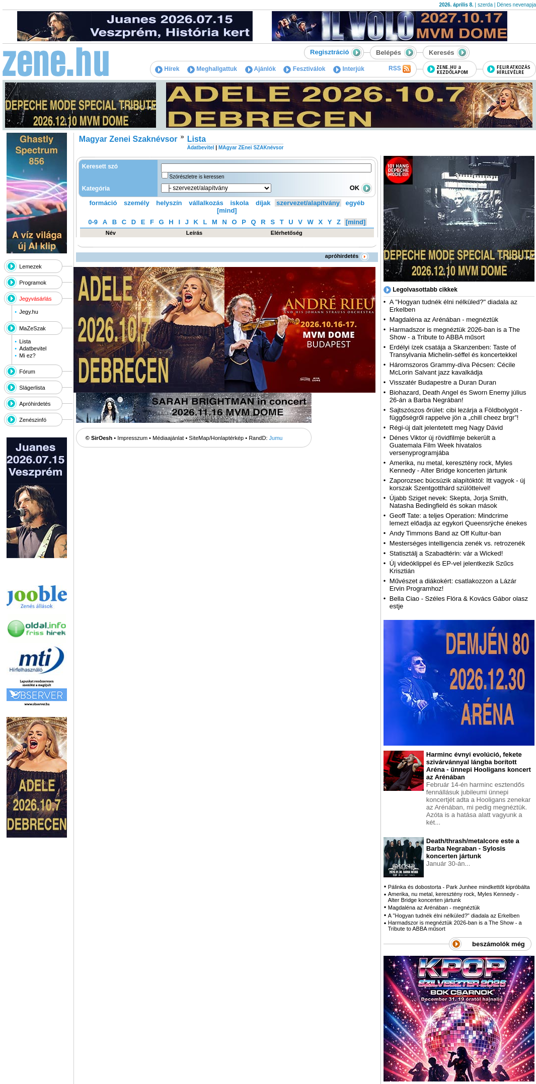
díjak (263, 203)
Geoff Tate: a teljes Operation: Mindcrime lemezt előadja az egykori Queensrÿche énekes (458, 519)
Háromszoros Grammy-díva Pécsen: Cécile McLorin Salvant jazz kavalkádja (452, 368)
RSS (400, 69)
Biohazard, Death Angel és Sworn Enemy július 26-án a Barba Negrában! (458, 396)
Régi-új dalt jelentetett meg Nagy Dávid (446, 427)
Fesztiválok (304, 68)
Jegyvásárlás (35, 299)
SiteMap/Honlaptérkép (216, 438)
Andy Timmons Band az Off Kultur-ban (445, 533)
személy (136, 203)
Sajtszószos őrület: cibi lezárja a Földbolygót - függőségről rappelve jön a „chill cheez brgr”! (456, 413)
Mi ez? (27, 355)
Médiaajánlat (168, 438)
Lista (25, 341)
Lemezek (30, 266)
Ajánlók (260, 68)
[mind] (227, 210)
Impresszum (132, 438)
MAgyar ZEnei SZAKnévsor (250, 147)
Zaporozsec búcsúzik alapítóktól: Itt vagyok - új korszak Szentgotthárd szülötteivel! (457, 484)
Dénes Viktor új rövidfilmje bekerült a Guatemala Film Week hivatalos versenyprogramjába (443, 445)
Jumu (276, 438)
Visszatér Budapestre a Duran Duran (443, 382)
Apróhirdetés (34, 404)
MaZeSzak (32, 328)
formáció (103, 203)
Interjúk (348, 68)
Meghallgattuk (212, 68)
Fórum (27, 372)
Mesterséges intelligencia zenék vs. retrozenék (457, 543)
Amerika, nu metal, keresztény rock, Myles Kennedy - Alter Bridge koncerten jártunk (451, 466)
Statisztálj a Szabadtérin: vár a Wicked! (446, 553)
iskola (239, 203)
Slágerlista (32, 388)
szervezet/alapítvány (308, 203)
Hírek (167, 68)
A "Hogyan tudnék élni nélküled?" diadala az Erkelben (454, 916)
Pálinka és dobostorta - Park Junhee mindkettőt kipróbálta (459, 887)
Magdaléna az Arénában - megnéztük (444, 319)
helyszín (169, 203)
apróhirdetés (347, 256)
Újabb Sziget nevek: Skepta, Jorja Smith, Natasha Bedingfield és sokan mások (449, 501)
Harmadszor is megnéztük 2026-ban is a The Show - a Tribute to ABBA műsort (455, 333)
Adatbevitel (32, 348)
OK (361, 188)
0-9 (93, 222)
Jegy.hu (28, 312)
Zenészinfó (32, 420)
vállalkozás (206, 203)
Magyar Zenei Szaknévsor (128, 139)
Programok (32, 283)
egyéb (355, 203)
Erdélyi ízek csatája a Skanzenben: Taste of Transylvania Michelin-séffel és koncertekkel (453, 350)
